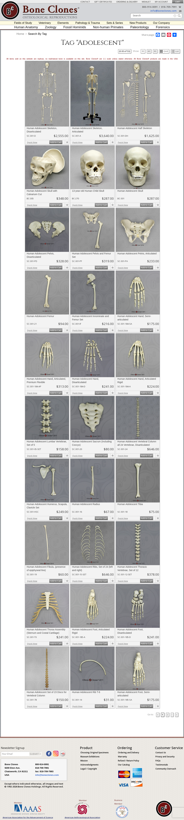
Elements (63, 22)
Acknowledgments (89, 764)
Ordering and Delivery (128, 752)
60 (149, 51)
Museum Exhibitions (90, 756)
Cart (177, 1)
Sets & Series (115, 22)
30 (143, 51)
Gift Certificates (103, 1)
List (175, 51)
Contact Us (160, 752)
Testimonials (161, 764)
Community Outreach (165, 768)
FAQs (158, 760)
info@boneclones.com (163, 10)
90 (155, 51)
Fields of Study (23, 22)
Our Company (161, 22)
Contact (85, 1)
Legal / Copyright (88, 768)
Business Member (118, 802)
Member (18, 802)
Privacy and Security (165, 756)
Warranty (122, 756)
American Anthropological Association (82, 817)
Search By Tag (37, 33)
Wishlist (146, 1)
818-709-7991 (169, 6)
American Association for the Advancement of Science (28, 817)
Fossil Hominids (74, 27)
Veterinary (45, 22)
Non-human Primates (108, 27)
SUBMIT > (35, 753)
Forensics (163, 27)
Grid (164, 51)
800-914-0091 (150, 6)
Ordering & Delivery (127, 1)
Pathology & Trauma (87, 22)
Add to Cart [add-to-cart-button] (56, 142)
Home (20, 33)
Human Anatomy (26, 27)
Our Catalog (124, 764)
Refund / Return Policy (128, 760)
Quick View (32, 142)
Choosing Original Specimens (94, 752)
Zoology (50, 27)
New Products (138, 22)
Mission (84, 760)
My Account (161, 1)
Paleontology (139, 27)
